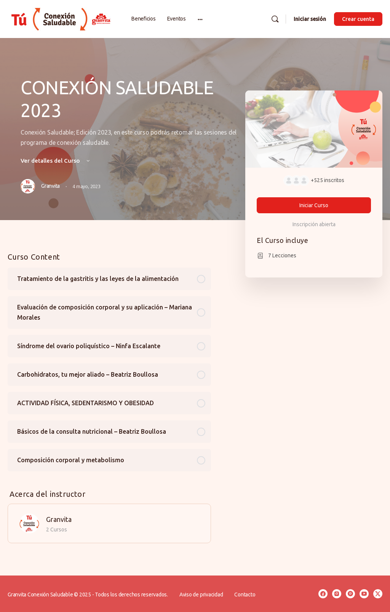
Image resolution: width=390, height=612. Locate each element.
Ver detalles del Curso (56, 160)
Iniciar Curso (313, 205)
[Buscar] (275, 19)
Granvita (59, 519)
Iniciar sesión (310, 19)
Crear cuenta (358, 19)
